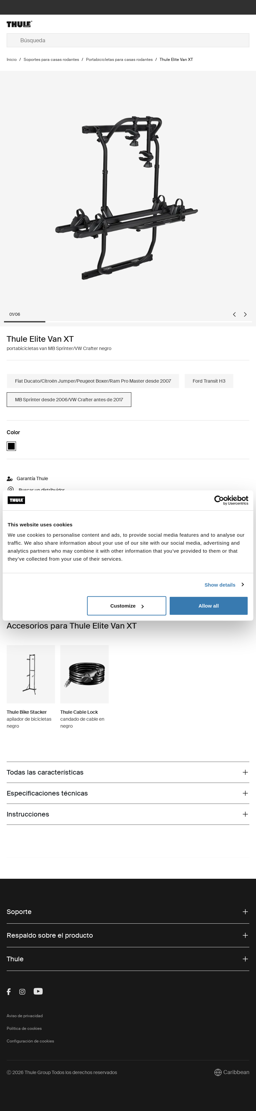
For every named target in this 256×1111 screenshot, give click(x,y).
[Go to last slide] (234, 314)
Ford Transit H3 (209, 381)
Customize (127, 606)
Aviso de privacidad (25, 1015)
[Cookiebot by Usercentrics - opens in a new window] (219, 500)
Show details (220, 584)
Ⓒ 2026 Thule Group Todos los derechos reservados (62, 1072)
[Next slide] (245, 314)
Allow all (208, 606)
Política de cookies (24, 1028)
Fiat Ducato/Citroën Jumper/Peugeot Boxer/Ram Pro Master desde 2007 (93, 381)
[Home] (47, 24)
